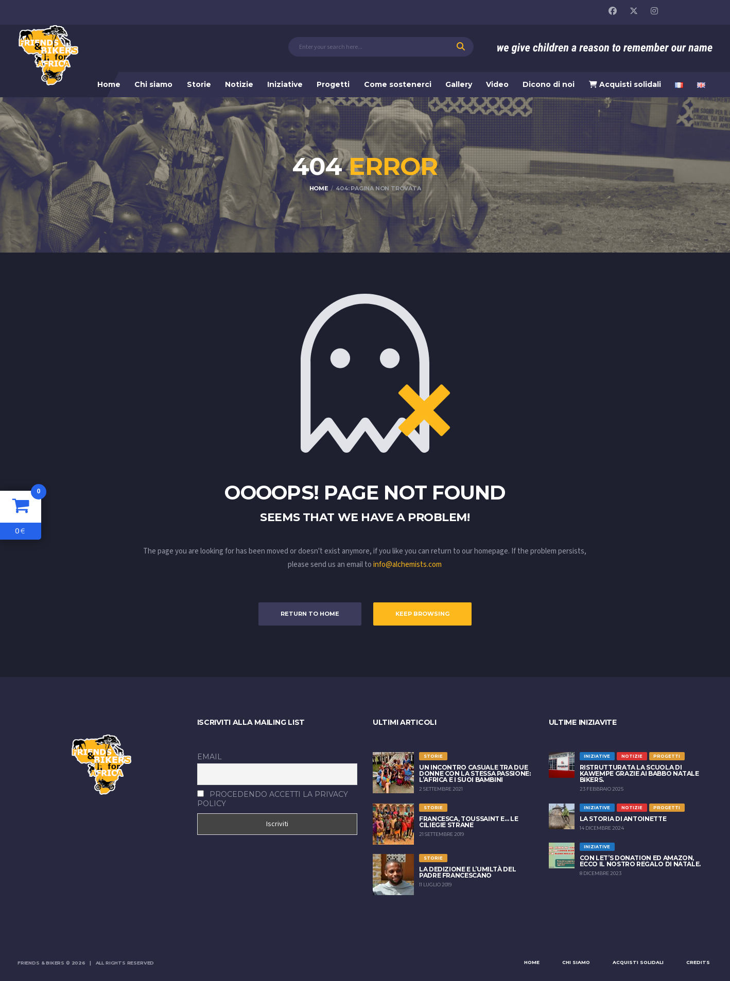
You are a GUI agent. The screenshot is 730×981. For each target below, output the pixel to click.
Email (209, 756)
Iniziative (285, 84)
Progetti (333, 84)
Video (497, 84)
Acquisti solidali (625, 84)
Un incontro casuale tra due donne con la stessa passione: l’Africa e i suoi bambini (475, 773)
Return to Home (310, 613)
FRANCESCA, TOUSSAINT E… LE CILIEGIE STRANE (468, 822)
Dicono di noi (549, 84)
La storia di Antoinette (623, 819)
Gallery (458, 84)
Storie (199, 84)
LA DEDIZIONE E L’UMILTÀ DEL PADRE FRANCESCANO (467, 872)
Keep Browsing (422, 613)
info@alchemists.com (407, 564)
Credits (698, 962)
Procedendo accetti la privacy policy (272, 799)
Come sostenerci (397, 84)
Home (108, 84)
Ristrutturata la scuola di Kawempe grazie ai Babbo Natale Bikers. (639, 773)
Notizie (239, 84)
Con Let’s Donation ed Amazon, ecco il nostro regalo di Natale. (640, 861)
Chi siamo (153, 84)
